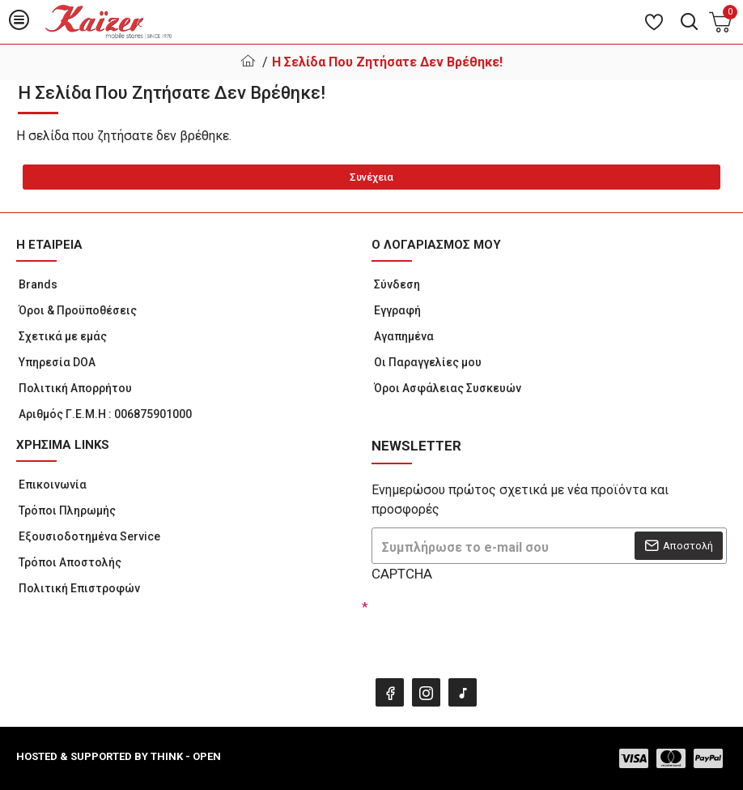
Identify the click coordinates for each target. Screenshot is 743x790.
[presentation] (485, 625)
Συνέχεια (371, 177)
